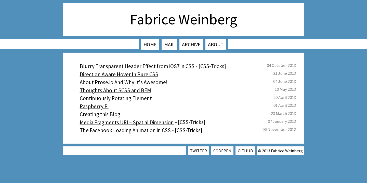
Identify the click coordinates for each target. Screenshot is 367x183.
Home (150, 44)
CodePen (222, 151)
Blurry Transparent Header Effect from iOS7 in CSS (137, 66)
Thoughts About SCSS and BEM (115, 90)
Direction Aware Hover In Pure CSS (119, 74)
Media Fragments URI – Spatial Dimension (127, 122)
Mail (169, 44)
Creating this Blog (100, 114)
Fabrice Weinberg (183, 19)
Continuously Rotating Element (116, 98)
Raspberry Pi (94, 106)
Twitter (198, 151)
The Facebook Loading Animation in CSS (125, 130)
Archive (191, 44)
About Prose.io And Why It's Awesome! (124, 82)
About (216, 44)
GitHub (245, 151)
